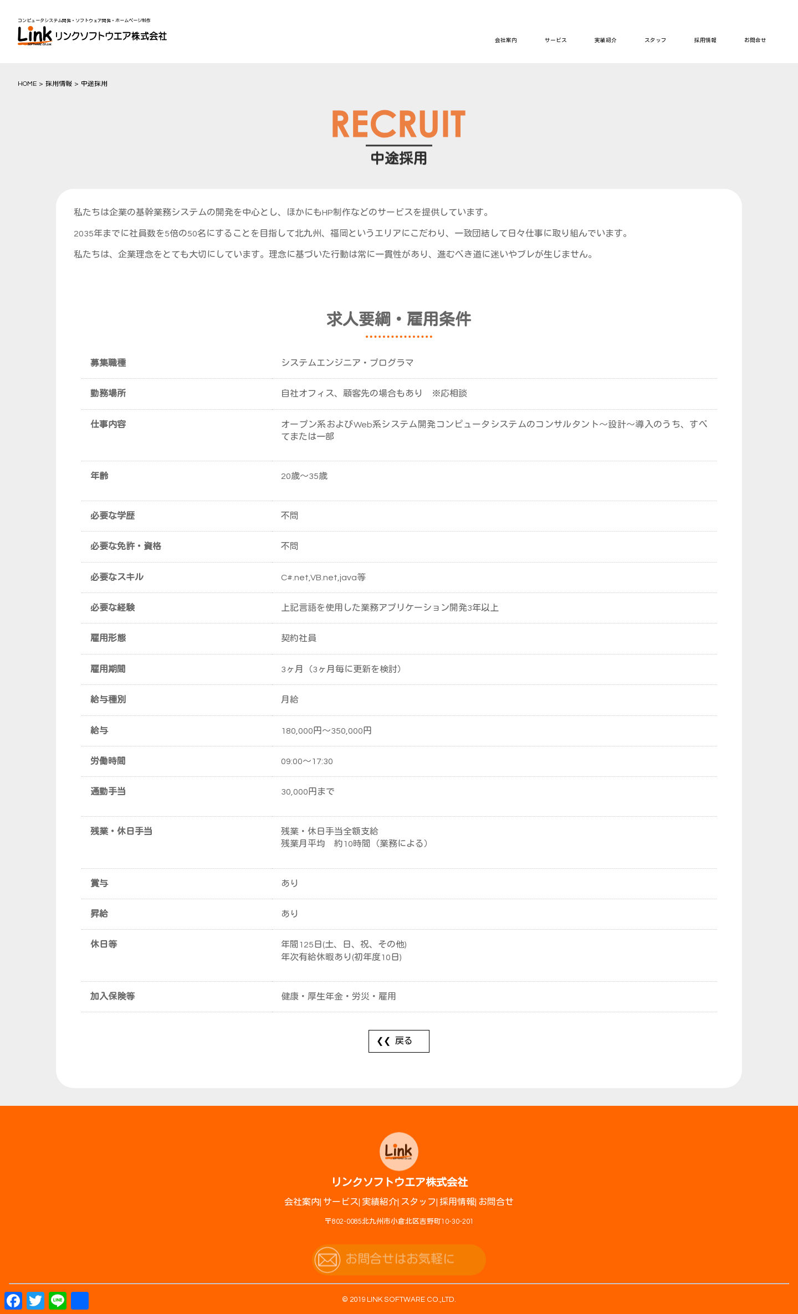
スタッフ (655, 40)
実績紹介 (606, 40)
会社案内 (506, 40)
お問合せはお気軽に (400, 1269)
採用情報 (705, 40)
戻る (404, 1041)
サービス (556, 40)
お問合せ (755, 40)
